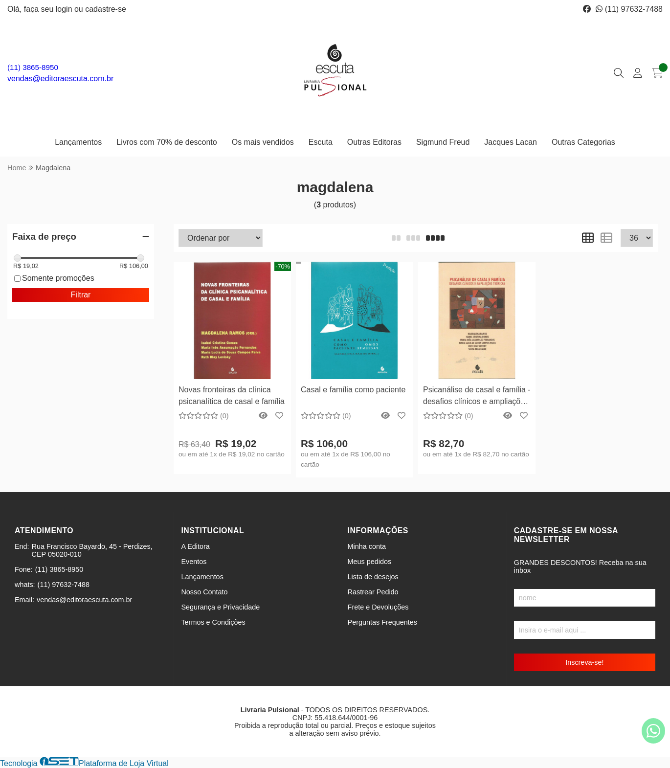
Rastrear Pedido (373, 592)
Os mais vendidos (263, 142)
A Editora (195, 546)
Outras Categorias (583, 142)
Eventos (193, 561)
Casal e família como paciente (353, 389)
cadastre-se (105, 9)
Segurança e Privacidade (220, 607)
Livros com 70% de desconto (166, 142)
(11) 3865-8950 (32, 67)
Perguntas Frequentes (382, 622)
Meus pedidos (370, 561)
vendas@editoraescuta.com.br (60, 78)
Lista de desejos (373, 577)
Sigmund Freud (442, 142)
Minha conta (367, 546)
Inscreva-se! (584, 662)
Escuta (321, 142)
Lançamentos (78, 142)
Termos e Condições (213, 622)
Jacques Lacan (510, 142)
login (65, 9)
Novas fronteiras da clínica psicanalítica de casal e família (232, 395)
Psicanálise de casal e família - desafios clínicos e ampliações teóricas (477, 396)
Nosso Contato (204, 592)
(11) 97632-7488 (629, 9)
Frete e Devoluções (378, 607)
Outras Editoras (374, 142)
